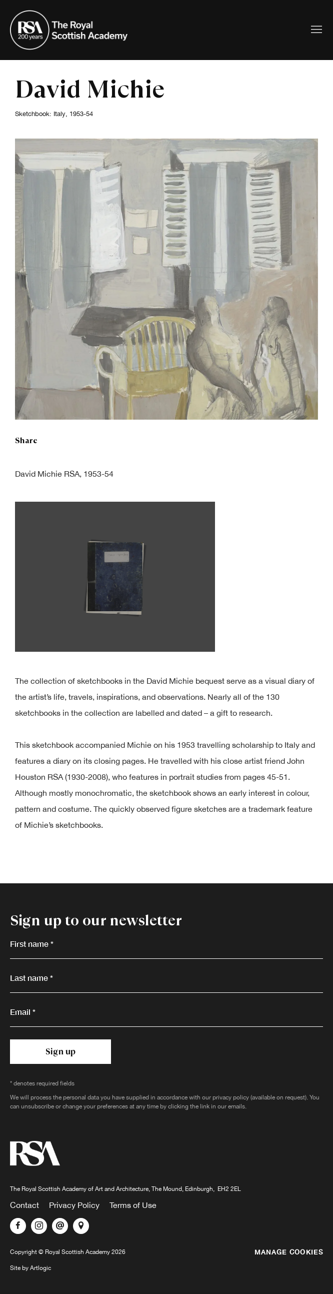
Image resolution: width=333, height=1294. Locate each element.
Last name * (31, 977)
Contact (24, 1204)
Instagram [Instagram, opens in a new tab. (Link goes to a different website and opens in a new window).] (39, 1226)
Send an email (60, 1226)
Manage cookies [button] (288, 1252)
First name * (32, 943)
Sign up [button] (61, 1051)
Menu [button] (315, 30)
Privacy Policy (74, 1204)
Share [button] (26, 440)
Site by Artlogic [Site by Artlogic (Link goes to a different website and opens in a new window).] (30, 1267)
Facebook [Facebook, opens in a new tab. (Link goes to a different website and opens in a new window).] (18, 1226)
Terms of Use (133, 1204)
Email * (23, 1011)
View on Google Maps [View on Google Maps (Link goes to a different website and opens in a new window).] (81, 1226)
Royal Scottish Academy (70, 30)
